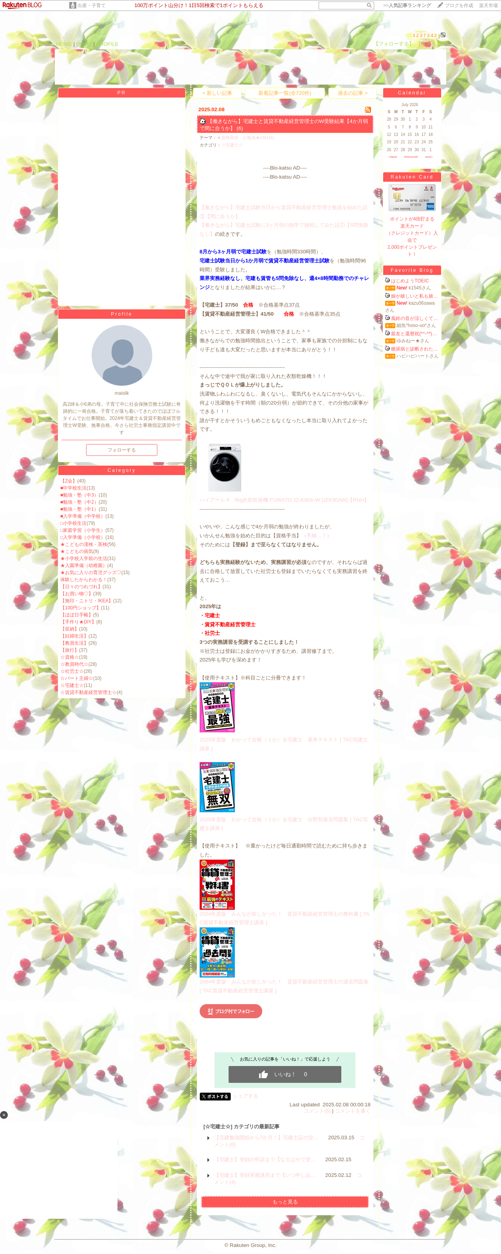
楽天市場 (488, 5)
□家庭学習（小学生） (82, 530)
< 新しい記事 (217, 93)
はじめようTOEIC (410, 281)
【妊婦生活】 (74, 636)
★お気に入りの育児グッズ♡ (90, 572)
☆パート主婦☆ (76, 678)
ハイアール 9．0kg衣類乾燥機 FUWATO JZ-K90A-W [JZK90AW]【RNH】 (284, 500)
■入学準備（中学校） (82, 516)
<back (393, 157)
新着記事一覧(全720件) (284, 93)
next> (429, 157)
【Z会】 (68, 481)
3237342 (425, 35)
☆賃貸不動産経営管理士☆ (88, 692)
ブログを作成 (459, 5)
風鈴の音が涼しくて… (414, 318)
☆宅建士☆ (72, 685)
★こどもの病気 (76, 551)
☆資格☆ (69, 657)
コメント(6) (317, 1111)
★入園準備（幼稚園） (83, 565)
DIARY (84, 44)
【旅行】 (69, 650)
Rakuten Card (412, 177)
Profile (121, 314)
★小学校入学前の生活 (83, 558)
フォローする (122, 450)
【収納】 (69, 629)
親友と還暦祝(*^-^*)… (414, 333)
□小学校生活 (73, 523)
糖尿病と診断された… (414, 349)
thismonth (411, 157)
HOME (64, 44)
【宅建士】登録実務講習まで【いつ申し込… (265, 1175)
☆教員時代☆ (74, 664)
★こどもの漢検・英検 (83, 544)
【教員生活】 (74, 643)
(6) (240, 128)
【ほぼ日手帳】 (76, 615)
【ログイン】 (431, 44)
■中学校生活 (73, 488)
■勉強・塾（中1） (79, 509)
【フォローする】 (393, 44)
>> (407, 5)
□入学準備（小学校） (82, 537)
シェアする (245, 1096)
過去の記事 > (353, 93)
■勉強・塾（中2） (79, 502)
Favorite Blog (412, 270)
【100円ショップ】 (80, 608)
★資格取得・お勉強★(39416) (245, 137)
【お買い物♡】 (76, 593)
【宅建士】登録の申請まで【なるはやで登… (265, 1159)
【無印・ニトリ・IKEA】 (86, 601)
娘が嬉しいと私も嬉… (414, 296)
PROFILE (107, 44)
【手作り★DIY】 (78, 622)
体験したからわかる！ (83, 579)
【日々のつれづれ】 (81, 586)
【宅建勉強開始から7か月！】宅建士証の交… (266, 1137)
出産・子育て (91, 5)
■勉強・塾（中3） (79, 495)
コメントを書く (353, 1111)
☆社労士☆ (72, 671)
